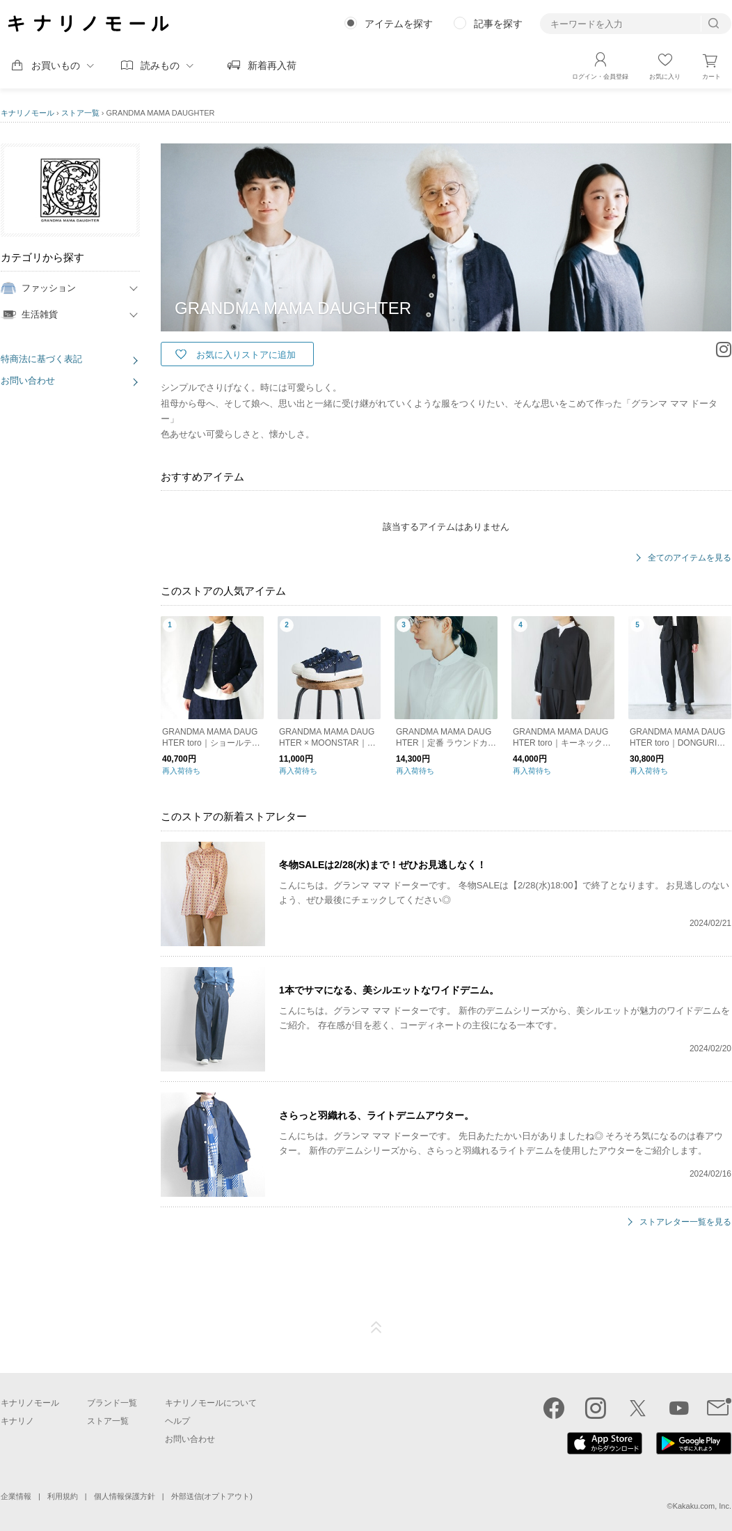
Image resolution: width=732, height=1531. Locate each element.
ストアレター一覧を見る (685, 1222)
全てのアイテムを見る (689, 558)
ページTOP (376, 1327)
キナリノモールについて (211, 1403)
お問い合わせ (28, 380)
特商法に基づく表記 (41, 359)
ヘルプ (177, 1421)
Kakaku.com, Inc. (702, 1506)
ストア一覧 (80, 113)
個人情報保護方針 (124, 1496)
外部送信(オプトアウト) (212, 1496)
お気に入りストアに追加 (246, 355)
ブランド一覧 (112, 1403)
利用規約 (62, 1496)
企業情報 (16, 1496)
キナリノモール (27, 113)
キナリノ (17, 1421)
